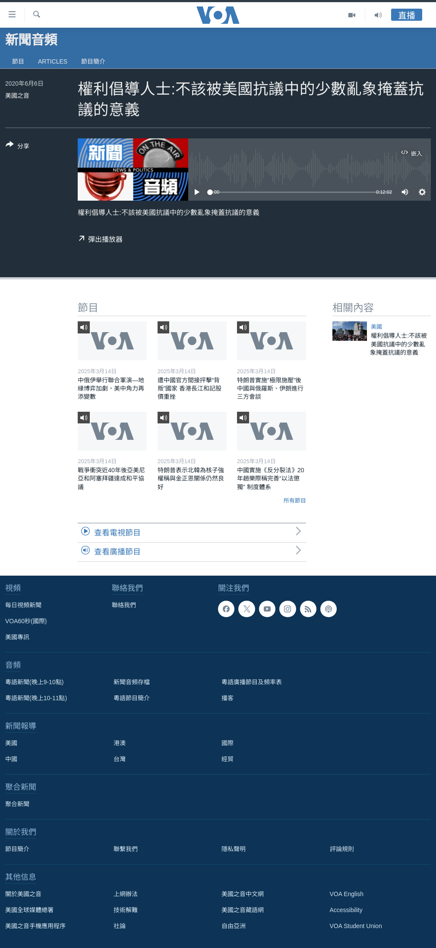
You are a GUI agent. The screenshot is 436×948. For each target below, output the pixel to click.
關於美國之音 (23, 893)
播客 (227, 698)
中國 (11, 759)
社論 (120, 925)
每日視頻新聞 (23, 605)
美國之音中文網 (242, 893)
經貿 (227, 759)
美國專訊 (17, 637)
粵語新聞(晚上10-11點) (36, 698)
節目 (18, 61)
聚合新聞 (17, 804)
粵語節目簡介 (132, 698)
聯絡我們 (124, 605)
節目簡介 (93, 61)
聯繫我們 (126, 849)
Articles (52, 61)
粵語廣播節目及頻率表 (251, 682)
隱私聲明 (233, 849)
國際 (227, 743)
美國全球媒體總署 (29, 909)
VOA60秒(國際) (26, 621)
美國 (376, 326)
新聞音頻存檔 (132, 682)
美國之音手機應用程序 (35, 925)
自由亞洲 (233, 925)
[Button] (17, 147)
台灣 (120, 759)
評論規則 (342, 849)
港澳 (120, 743)
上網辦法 (126, 893)
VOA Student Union (356, 925)
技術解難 (126, 909)
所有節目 (295, 500)
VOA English (347, 893)
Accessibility (346, 909)
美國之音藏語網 (242, 909)
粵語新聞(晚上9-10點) (34, 682)
